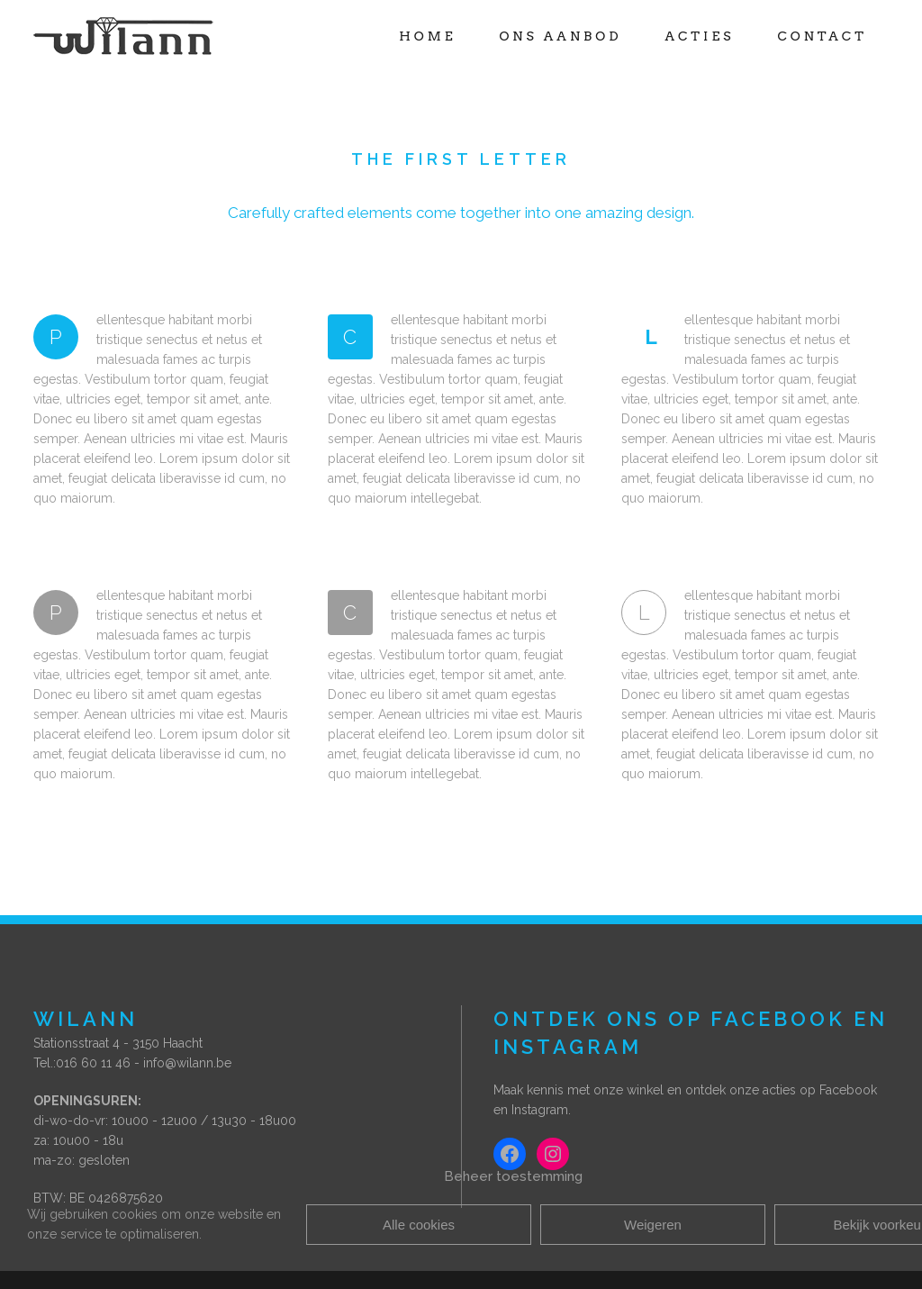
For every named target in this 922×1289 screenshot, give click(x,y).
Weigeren (653, 1224)
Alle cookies (419, 1224)
